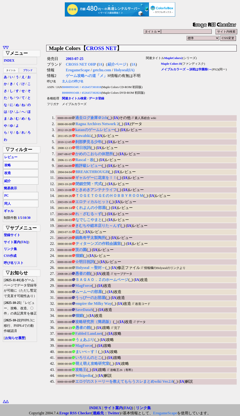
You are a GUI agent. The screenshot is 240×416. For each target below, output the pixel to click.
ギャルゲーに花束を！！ (96, 178)
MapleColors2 (173, 58)
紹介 (7, 181)
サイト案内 (12, 242)
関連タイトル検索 (74, 98)
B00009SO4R (70, 92)
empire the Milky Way (93, 303)
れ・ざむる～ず (88, 214)
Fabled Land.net (88, 333)
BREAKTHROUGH (91, 172)
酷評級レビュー (88, 166)
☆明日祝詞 (84, 262)
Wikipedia (83, 376)
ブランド (28, 70)
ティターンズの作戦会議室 (98, 244)
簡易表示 (10, 188)
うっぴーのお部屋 (90, 298)
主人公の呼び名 (72, 81)
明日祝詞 (83, 148)
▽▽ (5, 47)
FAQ (24, 242)
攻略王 (81, 370)
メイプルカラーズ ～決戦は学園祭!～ (186, 69)
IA (100, 64)
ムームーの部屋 (88, 292)
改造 (7, 173)
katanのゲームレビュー (95, 130)
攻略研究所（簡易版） (94, 322)
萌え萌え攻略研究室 (92, 363)
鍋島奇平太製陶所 (90, 238)
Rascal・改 (84, 160)
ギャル (9, 211)
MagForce (83, 286)
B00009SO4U (70, 87)
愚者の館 (82, 274)
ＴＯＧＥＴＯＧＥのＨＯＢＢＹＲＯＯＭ (109, 196)
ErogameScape (78, 70)
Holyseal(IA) (124, 70)
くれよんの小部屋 (90, 208)
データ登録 (96, 98)
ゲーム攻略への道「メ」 (86, 76)
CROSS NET (101, 48)
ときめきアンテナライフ (96, 190)
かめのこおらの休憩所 (94, 154)
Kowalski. (83, 136)
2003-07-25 (74, 59)
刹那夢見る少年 (88, 142)
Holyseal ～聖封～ (90, 268)
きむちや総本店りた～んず (97, 226)
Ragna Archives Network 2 (97, 124)
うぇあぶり (84, 340)
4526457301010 (91, 87)
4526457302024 (91, 92)
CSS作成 (10, 256)
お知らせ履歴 (15, 338)
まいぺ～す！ (86, 352)
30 (28, 218)
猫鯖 (79, 256)
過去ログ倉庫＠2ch (91, 118)
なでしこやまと (88, 220)
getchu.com (102, 70)
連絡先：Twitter (106, 413)
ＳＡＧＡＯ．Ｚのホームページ (101, 280)
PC (6, 195)
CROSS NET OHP (81, 64)
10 (24, 218)
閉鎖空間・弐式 (88, 184)
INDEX (9, 60)
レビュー (10, 157)
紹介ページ (117, 64)
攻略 (7, 165)
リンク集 (10, 249)
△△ (5, 401)
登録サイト (12, 235)
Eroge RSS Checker (75, 413)
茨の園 (81, 250)
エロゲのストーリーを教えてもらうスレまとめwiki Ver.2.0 (124, 381)
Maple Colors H (171, 63)
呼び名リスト (14, 263)
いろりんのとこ (88, 358)
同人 (7, 203)
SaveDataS (84, 310)
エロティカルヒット (92, 202)
